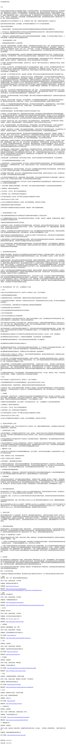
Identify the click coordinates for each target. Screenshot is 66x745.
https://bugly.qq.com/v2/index (14, 684)
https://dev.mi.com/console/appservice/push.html (18, 717)
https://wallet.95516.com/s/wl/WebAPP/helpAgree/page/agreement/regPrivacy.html (25, 605)
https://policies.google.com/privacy (14, 703)
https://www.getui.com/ (12, 651)
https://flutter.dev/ (11, 700)
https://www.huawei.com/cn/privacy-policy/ (16, 670)
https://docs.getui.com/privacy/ (13, 654)
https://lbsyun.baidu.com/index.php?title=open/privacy (18, 638)
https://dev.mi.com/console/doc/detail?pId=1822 (17, 720)
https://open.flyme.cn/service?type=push (16, 735)
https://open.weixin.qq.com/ (12, 586)
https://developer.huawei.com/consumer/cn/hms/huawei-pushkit (21, 668)
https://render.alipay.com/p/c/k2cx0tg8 (14, 621)
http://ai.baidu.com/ (11, 635)
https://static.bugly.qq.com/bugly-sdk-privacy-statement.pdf (19, 687)
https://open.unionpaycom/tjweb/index (15, 602)
